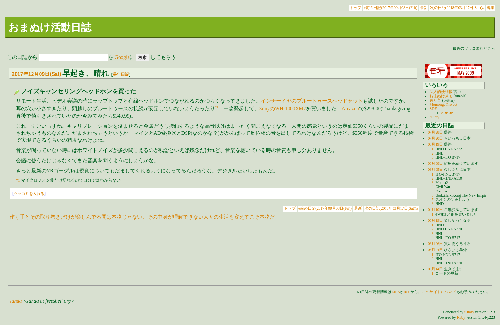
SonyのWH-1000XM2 (282, 108)
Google (121, 57)
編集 (490, 7)
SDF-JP (447, 113)
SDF (433, 108)
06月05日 (435, 169)
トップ (355, 7)
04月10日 (435, 209)
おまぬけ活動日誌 (49, 27)
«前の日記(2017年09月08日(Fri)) (390, 7)
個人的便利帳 (441, 92)
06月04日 (435, 250)
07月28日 (435, 132)
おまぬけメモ (441, 96)
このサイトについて (439, 292)
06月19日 (435, 144)
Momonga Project (443, 104)
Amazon (350, 108)
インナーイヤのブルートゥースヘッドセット (312, 101)
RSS (407, 292)
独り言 (435, 100)
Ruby (461, 317)
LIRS (396, 292)
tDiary (434, 117)
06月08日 (435, 163)
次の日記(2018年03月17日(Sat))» (457, 7)
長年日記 (121, 74)
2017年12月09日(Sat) (36, 74)
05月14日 (435, 269)
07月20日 (435, 138)
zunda (16, 301)
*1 (216, 107)
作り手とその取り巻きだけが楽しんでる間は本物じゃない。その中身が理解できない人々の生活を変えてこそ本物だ (142, 217)
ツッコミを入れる (29, 193)
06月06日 (435, 244)
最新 (424, 7)
